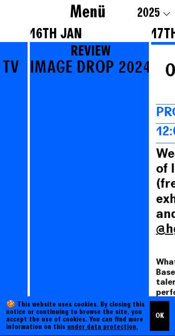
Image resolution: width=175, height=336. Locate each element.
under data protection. (102, 327)
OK (159, 316)
